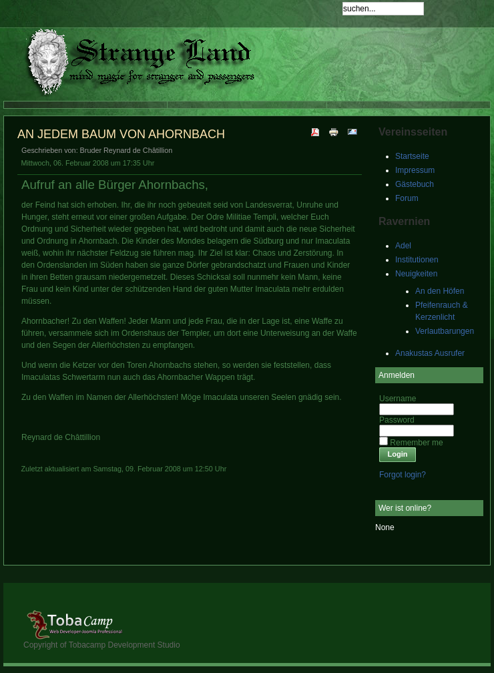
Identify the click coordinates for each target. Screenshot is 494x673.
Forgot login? (402, 474)
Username (397, 398)
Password (397, 420)
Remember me (416, 442)
